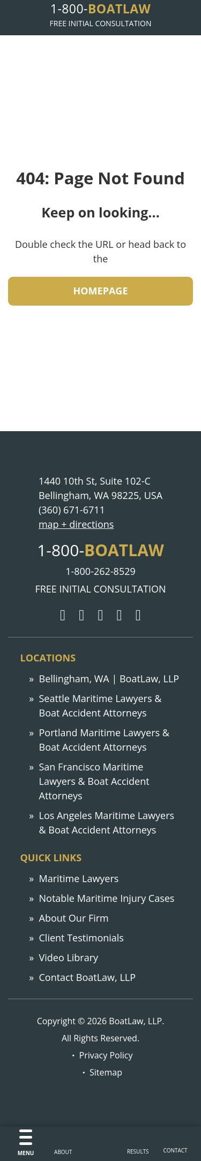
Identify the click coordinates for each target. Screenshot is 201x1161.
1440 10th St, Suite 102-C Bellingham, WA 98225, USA (100, 488)
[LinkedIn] (119, 615)
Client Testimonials (81, 937)
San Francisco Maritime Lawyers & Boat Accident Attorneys (94, 781)
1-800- (100, 8)
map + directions (76, 524)
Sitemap (106, 1072)
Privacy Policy (106, 1055)
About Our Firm (74, 917)
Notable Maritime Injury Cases (107, 898)
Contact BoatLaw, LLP (87, 977)
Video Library (69, 957)
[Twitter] (81, 615)
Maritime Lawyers (79, 878)
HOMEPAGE (100, 290)
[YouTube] (138, 615)
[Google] (62, 615)
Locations (48, 657)
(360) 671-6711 (72, 509)
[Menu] (26, 1144)
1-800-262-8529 (100, 571)
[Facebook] (100, 615)
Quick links (51, 857)
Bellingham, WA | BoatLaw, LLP (109, 678)
